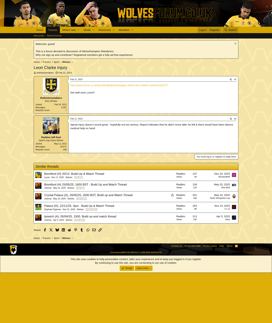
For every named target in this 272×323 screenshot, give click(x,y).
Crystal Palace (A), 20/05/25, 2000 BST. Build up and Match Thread (88, 245)
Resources (105, 29)
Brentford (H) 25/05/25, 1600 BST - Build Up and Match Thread (85, 234)
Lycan (47, 227)
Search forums (54, 35)
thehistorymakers (45, 72)
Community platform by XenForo (136, 303)
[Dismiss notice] (234, 44)
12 (91, 260)
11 (85, 249)
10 (81, 249)
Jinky (227, 270)
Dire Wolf (225, 238)
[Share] (230, 79)
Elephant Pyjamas (52, 260)
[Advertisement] (136, 139)
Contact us (176, 296)
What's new (69, 29)
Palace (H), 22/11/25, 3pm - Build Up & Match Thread (79, 256)
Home (39, 29)
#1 (235, 79)
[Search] (230, 30)
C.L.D (227, 259)
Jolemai (47, 238)
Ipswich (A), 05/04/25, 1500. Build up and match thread (80, 266)
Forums (52, 29)
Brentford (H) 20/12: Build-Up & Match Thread (74, 224)
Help (221, 296)
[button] (78, 30)
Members (124, 29)
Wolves (69, 227)
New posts (39, 35)
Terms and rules (193, 296)
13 (95, 260)
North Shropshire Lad (220, 248)
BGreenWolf (224, 227)
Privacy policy (210, 296)
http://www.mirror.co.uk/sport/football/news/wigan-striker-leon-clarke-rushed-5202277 (119, 85)
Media (87, 29)
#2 (235, 169)
